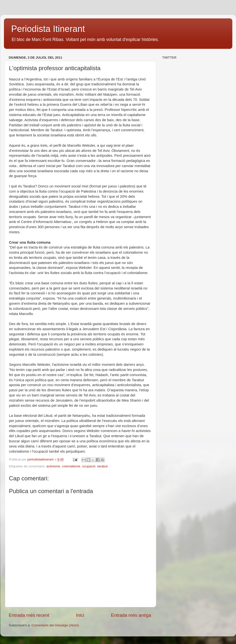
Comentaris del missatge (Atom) (55, 625)
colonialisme (71, 466)
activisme (53, 466)
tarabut (102, 466)
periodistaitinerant (41, 459)
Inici (80, 615)
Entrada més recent (29, 615)
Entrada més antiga (131, 615)
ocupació (88, 466)
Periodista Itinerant (48, 29)
